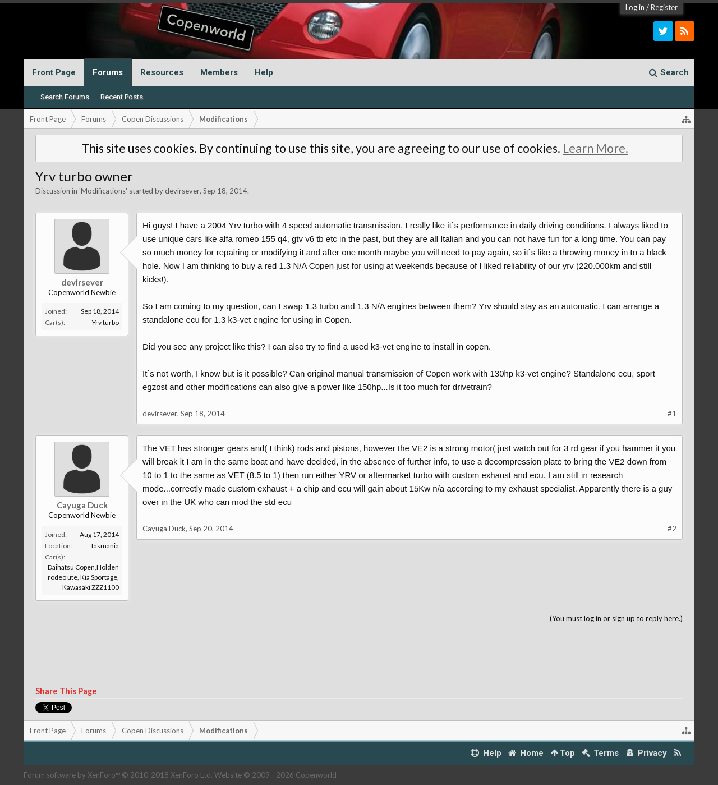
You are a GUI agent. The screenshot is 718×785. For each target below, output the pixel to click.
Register (664, 7)
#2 (672, 528)
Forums (108, 72)
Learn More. (595, 148)
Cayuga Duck (82, 505)
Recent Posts (121, 97)
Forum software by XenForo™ (118, 774)
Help (264, 72)
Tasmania (104, 545)
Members (219, 72)
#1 (672, 413)
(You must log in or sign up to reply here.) (616, 618)
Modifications (103, 190)
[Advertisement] (359, 655)
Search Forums (64, 97)
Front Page (54, 72)
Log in (635, 7)
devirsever (182, 190)
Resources (161, 72)
